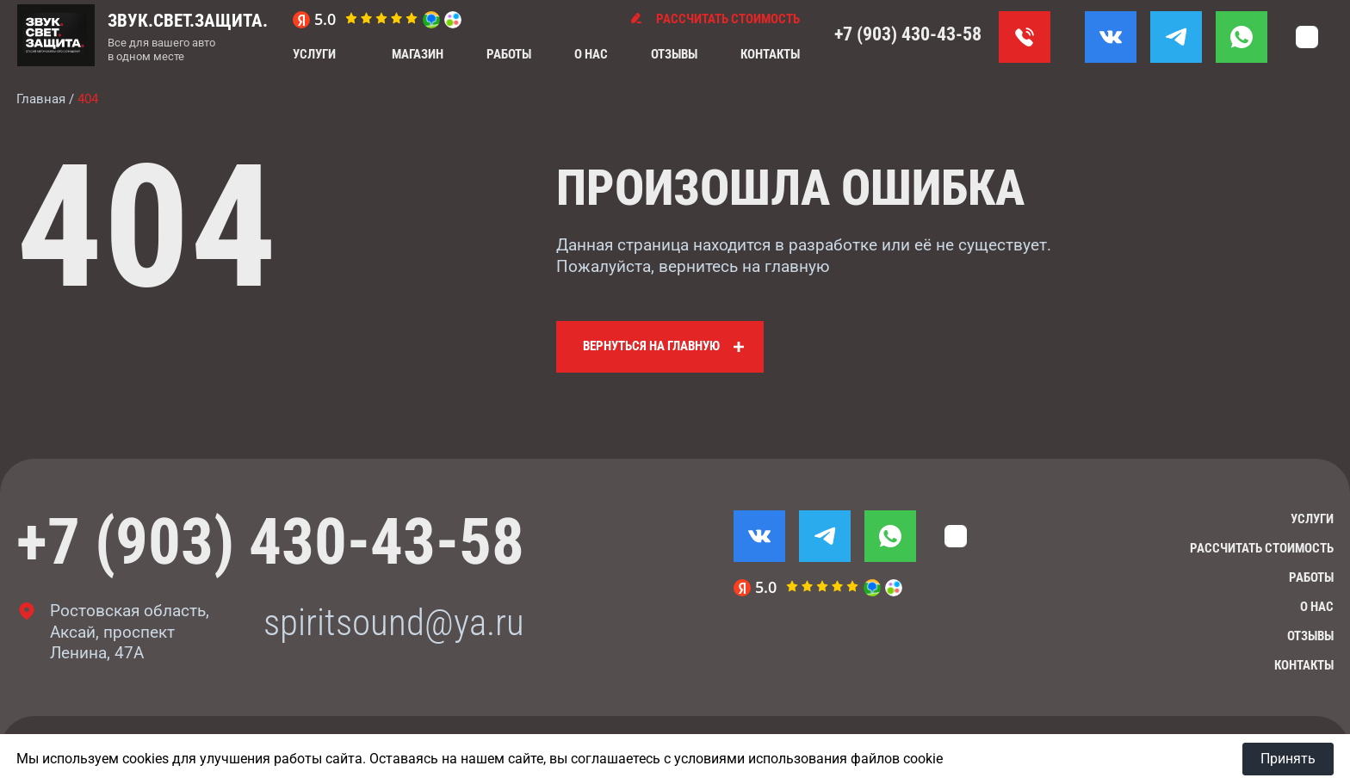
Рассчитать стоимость (1262, 548)
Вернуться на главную (651, 346)
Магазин (417, 54)
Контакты (770, 54)
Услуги (314, 54)
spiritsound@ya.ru (393, 623)
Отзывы (674, 54)
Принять (1288, 758)
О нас (591, 54)
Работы (508, 54)
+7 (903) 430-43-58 (908, 34)
